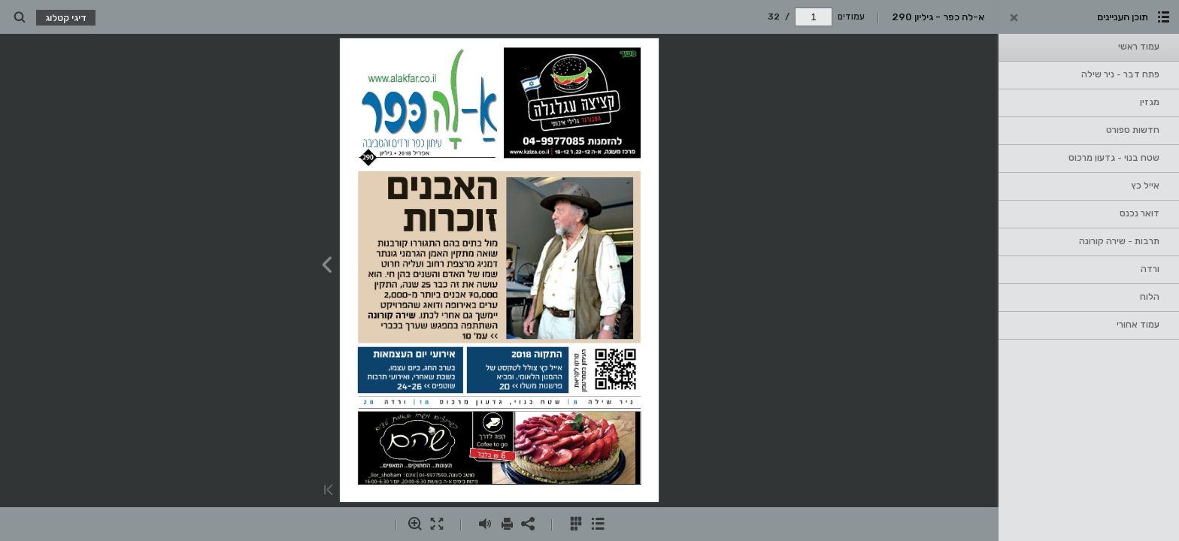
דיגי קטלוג (65, 17)
